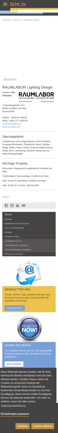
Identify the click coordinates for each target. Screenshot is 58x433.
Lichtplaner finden (31, 20)
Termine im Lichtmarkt (14, 254)
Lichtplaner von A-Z (14, 241)
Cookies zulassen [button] (42, 426)
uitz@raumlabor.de (11, 124)
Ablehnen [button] (22, 426)
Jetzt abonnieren (15, 308)
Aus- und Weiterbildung (14, 228)
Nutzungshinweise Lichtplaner (18, 250)
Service (17, 20)
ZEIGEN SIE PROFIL (18, 345)
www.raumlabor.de (11, 127)
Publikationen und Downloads (17, 224)
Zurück (5, 197)
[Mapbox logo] (10, 79)
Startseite (6, 20)
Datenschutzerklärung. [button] (13, 405)
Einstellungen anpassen (15, 413)
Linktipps (8, 232)
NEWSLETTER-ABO (17, 289)
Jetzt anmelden (14, 364)
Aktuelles (8, 219)
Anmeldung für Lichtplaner (17, 245)
